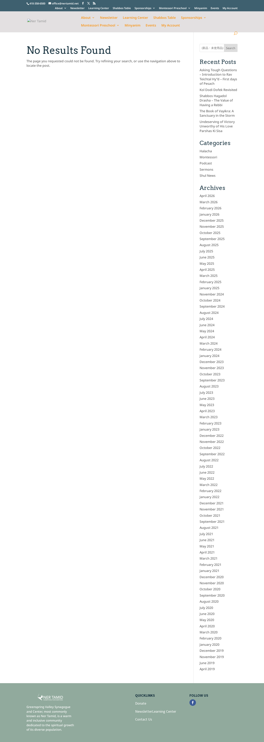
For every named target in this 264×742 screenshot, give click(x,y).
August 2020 (209, 601)
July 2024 (206, 318)
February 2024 (210, 349)
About (59, 8)
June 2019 (207, 663)
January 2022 (209, 497)
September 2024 (212, 306)
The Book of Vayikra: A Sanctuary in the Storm (217, 113)
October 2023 (210, 374)
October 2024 (210, 300)
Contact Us (143, 719)
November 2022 (212, 441)
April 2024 (207, 337)
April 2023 (207, 411)
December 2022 (212, 435)
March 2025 (209, 275)
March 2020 (209, 632)
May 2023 (207, 405)
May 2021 (207, 546)
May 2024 (207, 331)
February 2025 (210, 282)
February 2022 (210, 491)
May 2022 (207, 478)
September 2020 (212, 595)
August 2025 (209, 245)
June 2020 (207, 614)
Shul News (208, 175)
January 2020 (209, 644)
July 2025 (206, 251)
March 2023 (209, 417)
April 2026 (207, 196)
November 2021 (212, 509)
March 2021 (209, 558)
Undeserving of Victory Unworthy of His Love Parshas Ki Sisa (217, 126)
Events (215, 8)
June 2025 (207, 257)
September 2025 (212, 239)
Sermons (206, 169)
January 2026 (209, 214)
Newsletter (77, 8)
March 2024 (209, 343)
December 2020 (212, 577)
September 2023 (212, 380)
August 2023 (209, 386)
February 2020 (210, 638)
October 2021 (210, 515)
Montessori (208, 157)
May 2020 (207, 620)
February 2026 (210, 208)
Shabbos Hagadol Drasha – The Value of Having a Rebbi (216, 100)
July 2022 (206, 466)
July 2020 (206, 607)
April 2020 (207, 626)
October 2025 (210, 233)
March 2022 (209, 485)
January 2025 (209, 288)
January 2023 (209, 429)
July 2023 (206, 392)
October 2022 (210, 448)
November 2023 (212, 368)
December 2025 (212, 220)
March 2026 (209, 202)
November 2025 (212, 226)
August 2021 (209, 527)
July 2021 (206, 534)
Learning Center (98, 8)
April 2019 (207, 669)
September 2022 (212, 454)
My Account (230, 8)
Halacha (206, 151)
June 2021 (207, 540)
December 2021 (212, 503)
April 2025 (207, 269)
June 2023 (207, 398)
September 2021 (212, 521)
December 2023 (212, 362)
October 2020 (210, 589)
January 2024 (209, 356)
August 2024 (209, 312)
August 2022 (209, 460)
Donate (140, 703)
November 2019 (212, 657)
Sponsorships (143, 8)
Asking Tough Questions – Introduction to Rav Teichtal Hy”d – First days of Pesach (218, 77)
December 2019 (212, 650)
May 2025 (207, 263)
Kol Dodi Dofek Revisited (218, 90)
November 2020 (212, 583)
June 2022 (207, 472)
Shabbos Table (122, 8)
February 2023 (210, 423)
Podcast (206, 163)
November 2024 (212, 294)
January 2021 (209, 570)
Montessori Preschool (173, 8)
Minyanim (200, 8)
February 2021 (210, 564)
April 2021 (207, 552)
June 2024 (207, 325)
